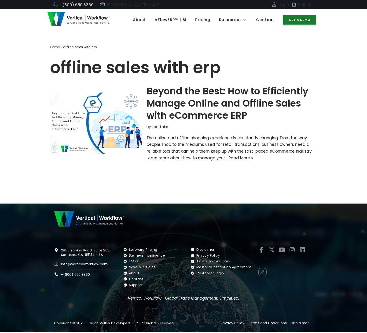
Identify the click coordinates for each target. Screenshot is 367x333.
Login (284, 4)
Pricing (201, 19)
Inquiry (305, 4)
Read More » (242, 158)
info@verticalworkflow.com (134, 4)
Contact (265, 19)
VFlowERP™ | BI (169, 19)
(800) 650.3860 (76, 275)
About (137, 19)
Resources (232, 19)
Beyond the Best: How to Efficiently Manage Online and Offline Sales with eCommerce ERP (227, 103)
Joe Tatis (160, 127)
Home (55, 47)
